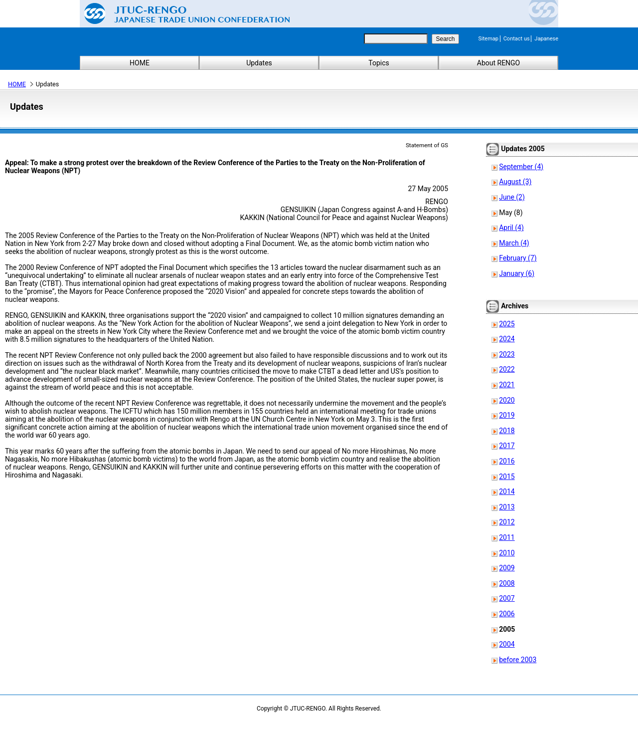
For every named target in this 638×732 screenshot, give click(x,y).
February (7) (517, 258)
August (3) (515, 182)
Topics (378, 63)
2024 (506, 339)
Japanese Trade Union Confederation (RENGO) (179, 13)
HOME (140, 63)
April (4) (511, 228)
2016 (506, 461)
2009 (506, 568)
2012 (506, 522)
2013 (506, 507)
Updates (259, 63)
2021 (506, 385)
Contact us (516, 38)
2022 (506, 369)
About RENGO (498, 63)
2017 (506, 446)
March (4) (514, 243)
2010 (506, 553)
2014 (506, 491)
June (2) (512, 197)
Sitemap (488, 38)
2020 (506, 400)
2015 (506, 477)
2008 (506, 583)
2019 (506, 415)
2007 (506, 598)
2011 (506, 537)
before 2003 (517, 660)
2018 (506, 431)
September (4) (521, 167)
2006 (506, 614)
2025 (506, 324)
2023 (506, 354)
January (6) (516, 273)
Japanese (546, 38)
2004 (506, 644)
